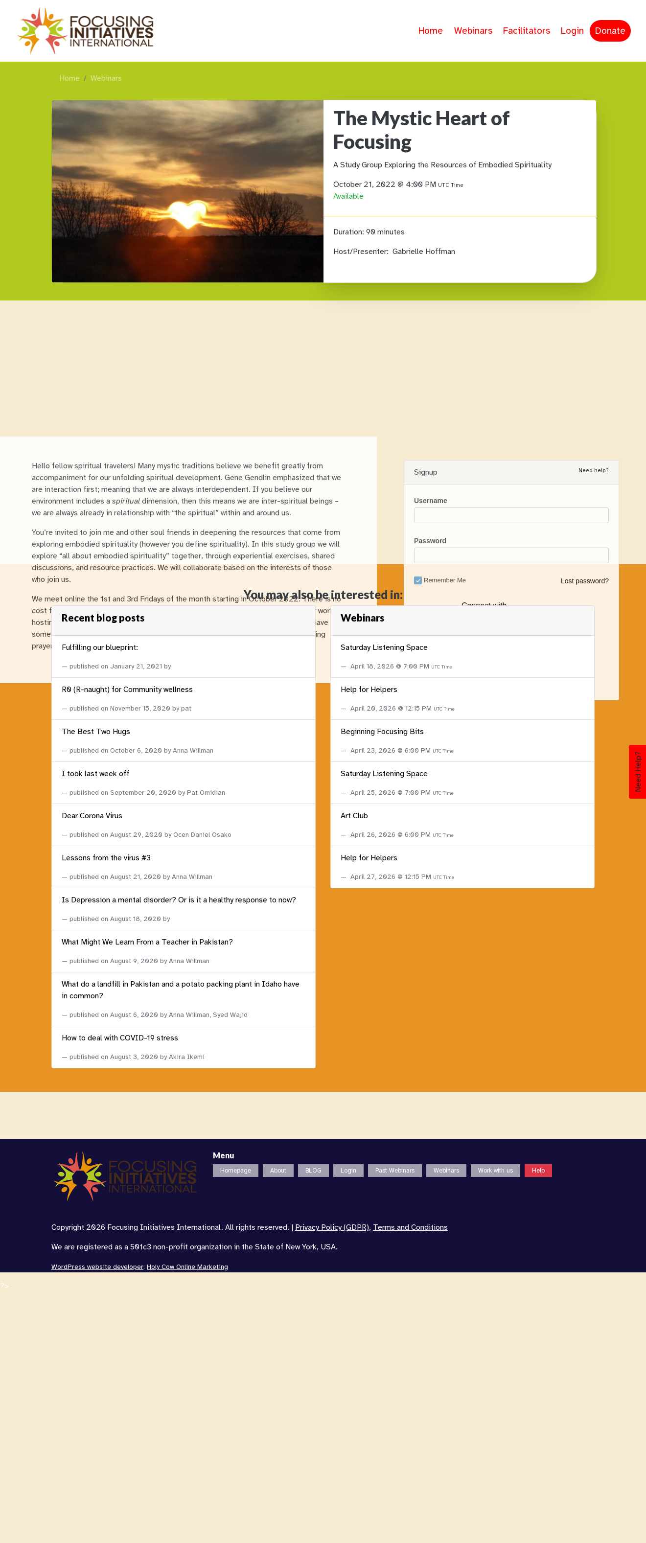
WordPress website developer (97, 1267)
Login (572, 31)
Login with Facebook (510, 1098)
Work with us (495, 1171)
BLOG (313, 1171)
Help (538, 1171)
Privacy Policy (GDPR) (332, 1227)
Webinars (473, 31)
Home (430, 31)
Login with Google (508, 1116)
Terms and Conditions (410, 1227)
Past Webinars (395, 1171)
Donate (610, 31)
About (278, 1171)
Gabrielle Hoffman (423, 251)
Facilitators (526, 31)
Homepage (235, 1171)
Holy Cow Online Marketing (187, 1267)
